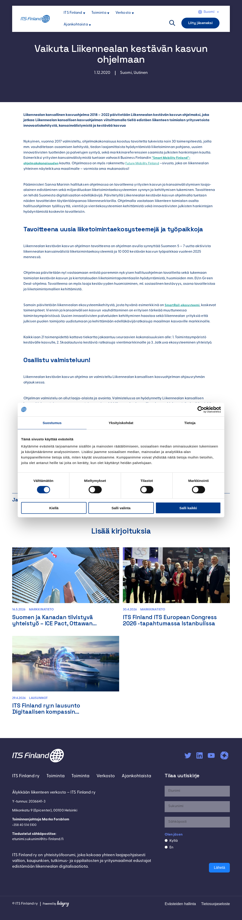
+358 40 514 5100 (26, 849)
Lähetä (219, 877)
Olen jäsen (174, 844)
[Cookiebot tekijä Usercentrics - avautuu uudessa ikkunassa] (201, 409)
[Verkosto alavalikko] (133, 13)
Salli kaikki (188, 508)
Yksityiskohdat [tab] (121, 423)
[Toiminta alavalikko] (108, 13)
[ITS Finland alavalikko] (84, 13)
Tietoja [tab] (190, 423)
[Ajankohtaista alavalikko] (90, 25)
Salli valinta (121, 508)
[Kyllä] (166, 850)
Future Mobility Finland (148, 163)
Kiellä (53, 508)
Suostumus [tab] (52, 423)
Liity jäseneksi (200, 23)
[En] (166, 856)
